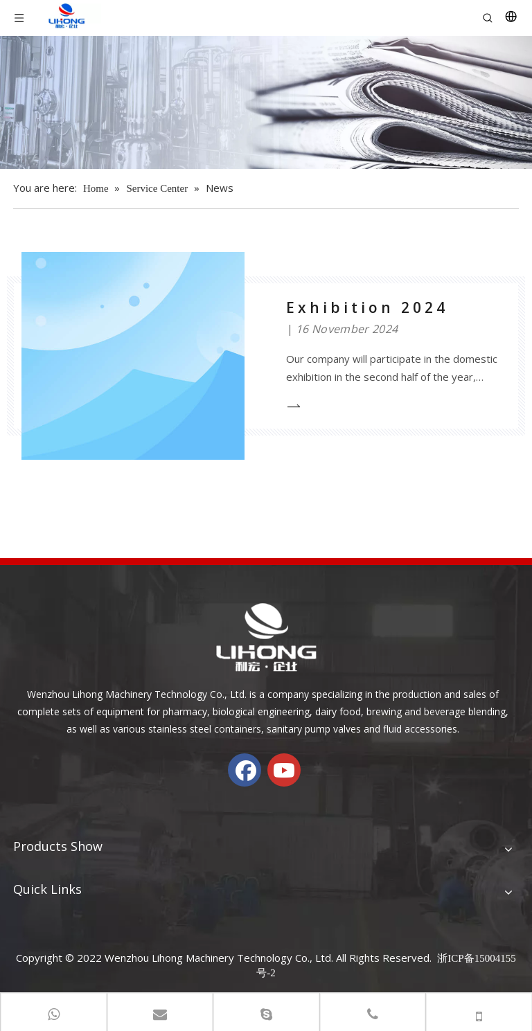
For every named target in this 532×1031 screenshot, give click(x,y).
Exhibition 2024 (367, 307)
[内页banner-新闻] (266, 102)
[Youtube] (284, 770)
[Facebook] (244, 770)
